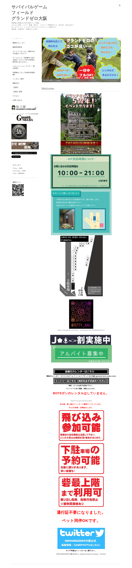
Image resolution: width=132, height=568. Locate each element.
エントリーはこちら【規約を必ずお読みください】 (24, 52)
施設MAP (16, 83)
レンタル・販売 (18, 79)
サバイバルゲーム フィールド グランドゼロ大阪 (29, 13)
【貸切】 (16, 87)
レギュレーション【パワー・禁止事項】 (24, 67)
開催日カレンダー (19, 43)
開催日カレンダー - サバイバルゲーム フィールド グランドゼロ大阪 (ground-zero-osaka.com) (81, 376)
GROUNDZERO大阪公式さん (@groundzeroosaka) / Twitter (81, 554)
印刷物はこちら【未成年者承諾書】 (24, 73)
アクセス (16, 96)
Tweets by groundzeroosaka (81, 401)
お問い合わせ (17, 100)
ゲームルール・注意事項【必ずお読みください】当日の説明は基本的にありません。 (24, 60)
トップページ (17, 38)
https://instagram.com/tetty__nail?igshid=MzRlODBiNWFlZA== (81, 330)
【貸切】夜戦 (18, 92)
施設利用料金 (17, 47)
